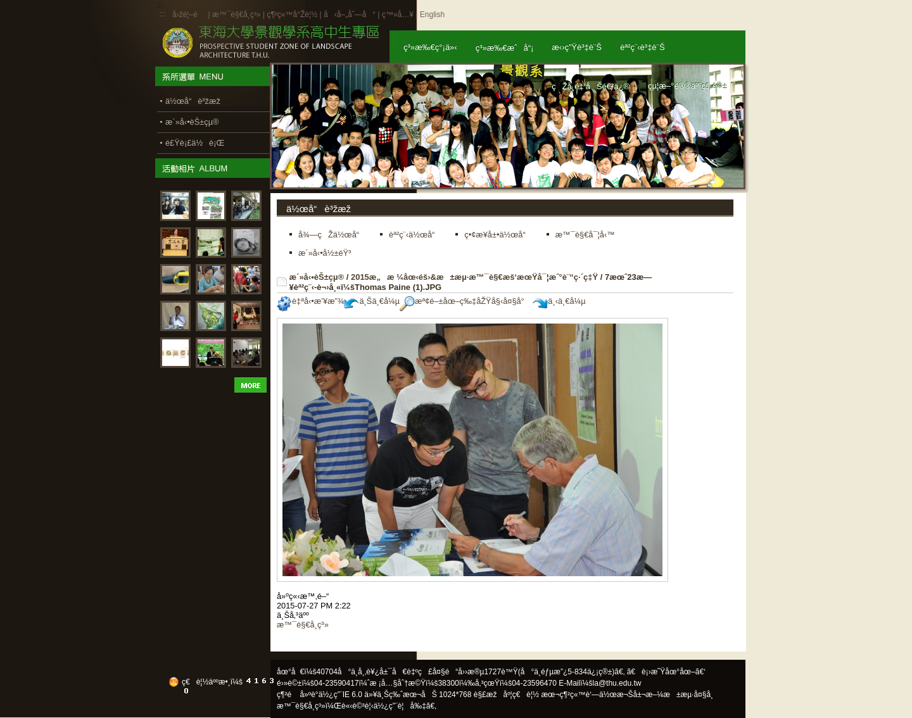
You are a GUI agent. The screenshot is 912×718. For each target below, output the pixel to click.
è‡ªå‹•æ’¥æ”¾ (310, 301)
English (432, 14)
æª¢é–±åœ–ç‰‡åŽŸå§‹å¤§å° (465, 301)
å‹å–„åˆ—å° (350, 14)
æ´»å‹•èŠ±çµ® (317, 277)
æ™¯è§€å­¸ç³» (237, 14)
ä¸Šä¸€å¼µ (372, 301)
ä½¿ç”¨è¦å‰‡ (400, 706)
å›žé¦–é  (189, 14)
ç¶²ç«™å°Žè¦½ (292, 14)
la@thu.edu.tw (617, 683)
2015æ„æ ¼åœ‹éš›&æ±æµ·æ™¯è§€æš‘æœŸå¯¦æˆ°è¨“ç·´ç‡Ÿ (474, 277)
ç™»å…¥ (398, 14)
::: (163, 13)
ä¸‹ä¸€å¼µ (559, 301)
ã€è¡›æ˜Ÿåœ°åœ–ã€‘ (666, 671)
